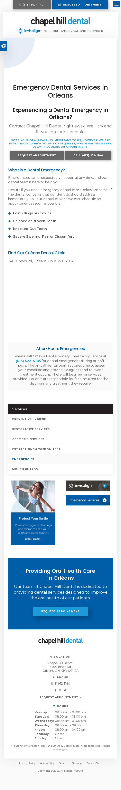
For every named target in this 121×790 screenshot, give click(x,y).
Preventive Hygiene (29, 422)
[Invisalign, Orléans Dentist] (88, 489)
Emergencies (23, 462)
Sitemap (77, 766)
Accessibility (47, 766)
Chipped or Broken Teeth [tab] (34, 224)
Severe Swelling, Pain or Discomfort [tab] (43, 240)
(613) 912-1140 (33, 4)
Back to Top (93, 766)
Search (63, 766)
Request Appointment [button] (82, 4)
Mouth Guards (25, 472)
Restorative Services (31, 432)
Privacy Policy (27, 766)
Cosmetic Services (28, 442)
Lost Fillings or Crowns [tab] (32, 216)
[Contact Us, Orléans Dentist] (88, 503)
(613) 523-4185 (28, 364)
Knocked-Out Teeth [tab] (30, 232)
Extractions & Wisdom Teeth (37, 452)
